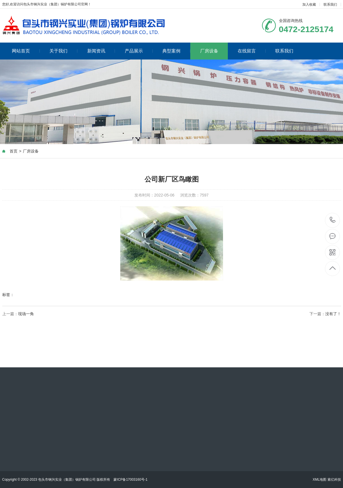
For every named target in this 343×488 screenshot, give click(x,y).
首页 (14, 151)
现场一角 (26, 314)
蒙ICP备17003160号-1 (130, 480)
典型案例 (176, 50)
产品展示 (139, 50)
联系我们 (330, 4)
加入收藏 (309, 4)
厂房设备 (209, 50)
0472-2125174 (332, 220)
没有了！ (333, 314)
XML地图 (319, 480)
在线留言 (252, 50)
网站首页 (26, 50)
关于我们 (63, 50)
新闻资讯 (101, 50)
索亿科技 (334, 480)
